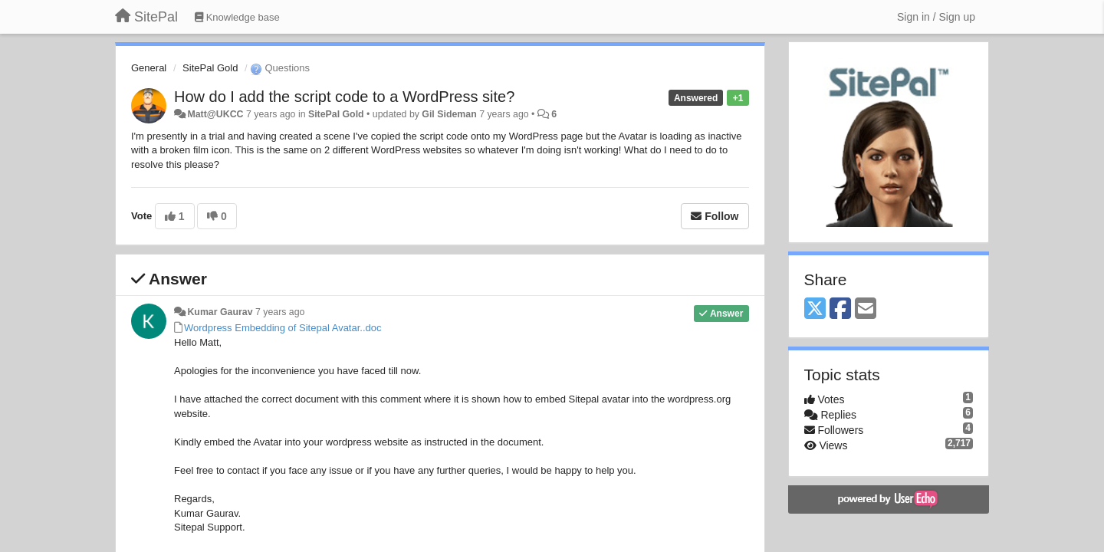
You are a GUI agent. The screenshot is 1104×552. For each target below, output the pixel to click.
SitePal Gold (210, 68)
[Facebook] (840, 309)
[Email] (865, 309)
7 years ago (280, 312)
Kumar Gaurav (219, 312)
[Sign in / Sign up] (936, 17)
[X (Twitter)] (815, 309)
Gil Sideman (449, 114)
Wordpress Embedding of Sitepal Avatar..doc (283, 328)
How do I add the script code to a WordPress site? (344, 96)
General (148, 68)
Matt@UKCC (215, 114)
